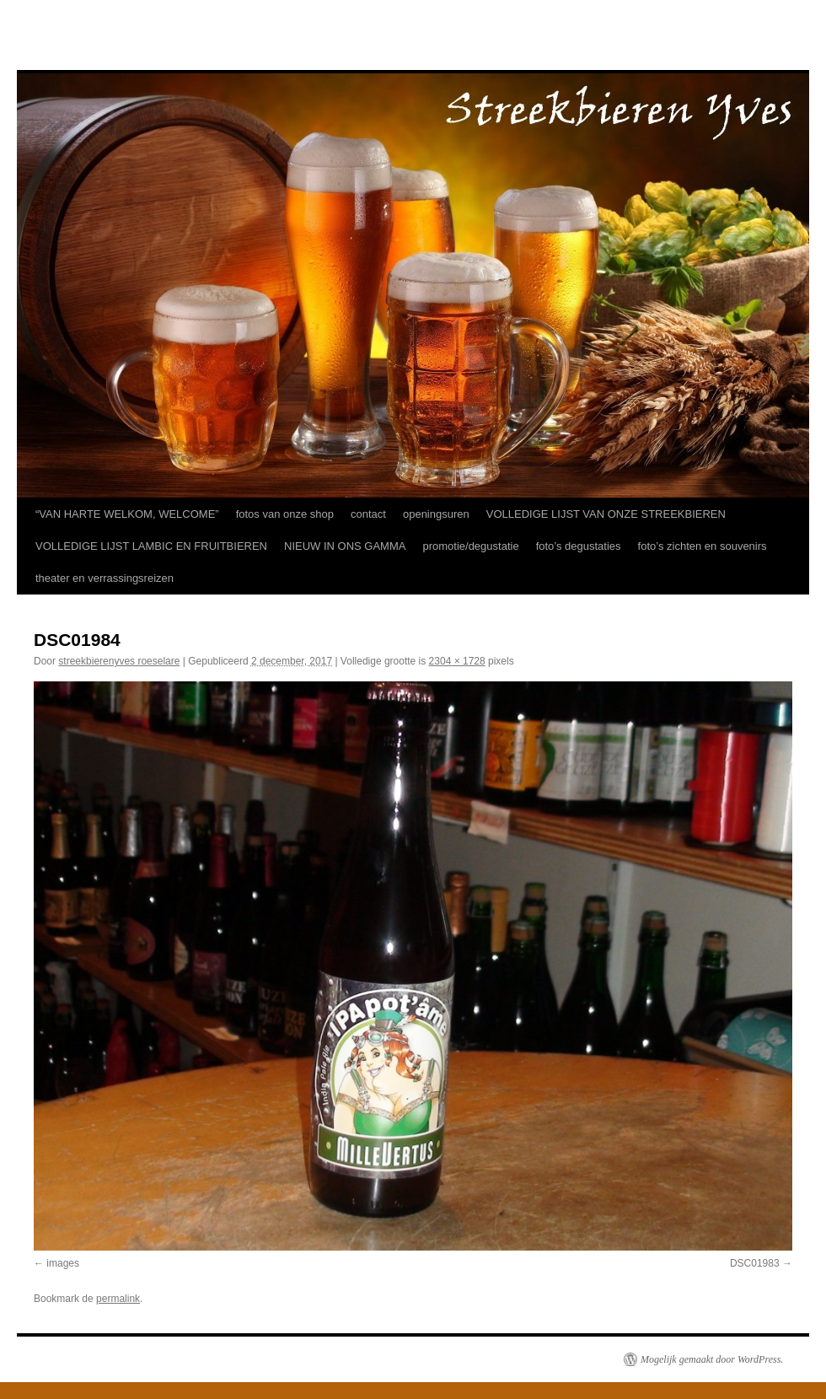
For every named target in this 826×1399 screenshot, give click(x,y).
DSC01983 (755, 1263)
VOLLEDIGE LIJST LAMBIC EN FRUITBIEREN (151, 546)
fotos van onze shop (285, 514)
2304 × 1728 (457, 661)
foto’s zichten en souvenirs (702, 546)
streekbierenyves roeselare (119, 661)
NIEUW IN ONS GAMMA (344, 546)
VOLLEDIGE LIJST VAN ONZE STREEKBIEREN (606, 514)
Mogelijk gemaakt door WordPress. (712, 1359)
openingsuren (436, 514)
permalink (118, 1299)
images (62, 1263)
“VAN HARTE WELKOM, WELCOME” (127, 514)
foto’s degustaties (578, 546)
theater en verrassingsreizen (104, 578)
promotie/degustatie (470, 546)
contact (368, 514)
